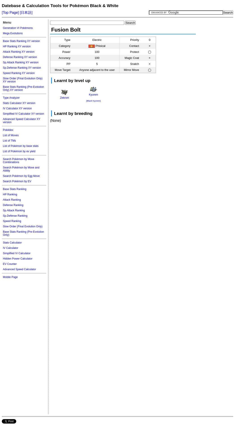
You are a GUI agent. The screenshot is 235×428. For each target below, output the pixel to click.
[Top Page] (10, 12)
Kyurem (93, 94)
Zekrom (64, 94)
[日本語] (25, 12)
